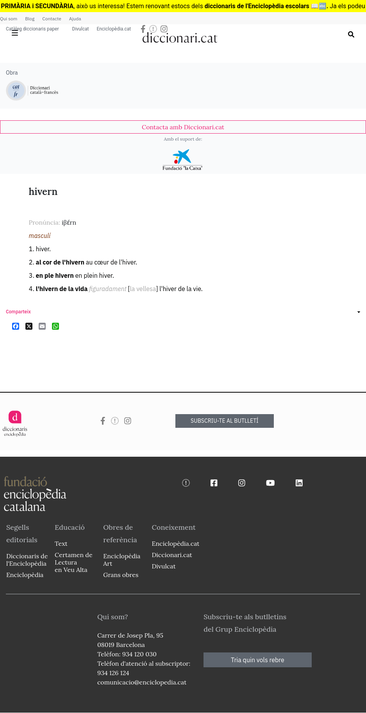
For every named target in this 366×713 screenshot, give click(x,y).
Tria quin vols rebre (257, 660)
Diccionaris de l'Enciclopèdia (27, 559)
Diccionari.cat (172, 555)
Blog (29, 18)
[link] (183, 127)
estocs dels (188, 6)
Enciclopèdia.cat (113, 29)
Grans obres (120, 575)
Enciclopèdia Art (121, 559)
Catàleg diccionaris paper (32, 29)
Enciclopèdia (24, 575)
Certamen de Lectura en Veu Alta (73, 562)
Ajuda (75, 18)
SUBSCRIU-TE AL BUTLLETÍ (225, 420)
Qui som (8, 18)
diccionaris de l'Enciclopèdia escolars (257, 6)
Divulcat (80, 29)
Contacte (51, 18)
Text (61, 543)
